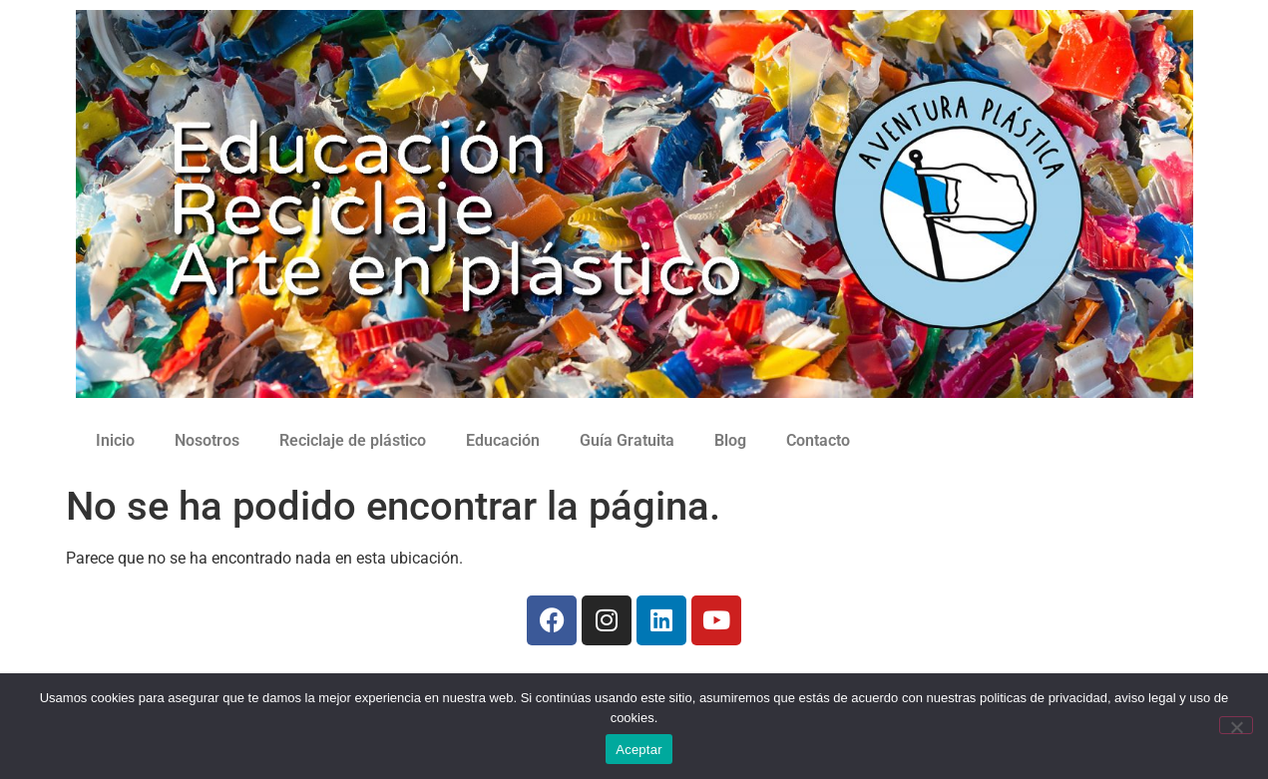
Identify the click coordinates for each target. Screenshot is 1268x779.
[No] (1236, 725)
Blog (730, 440)
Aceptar (639, 749)
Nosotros (207, 440)
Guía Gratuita (627, 440)
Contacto (818, 440)
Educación (503, 440)
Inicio (115, 440)
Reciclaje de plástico (352, 440)
